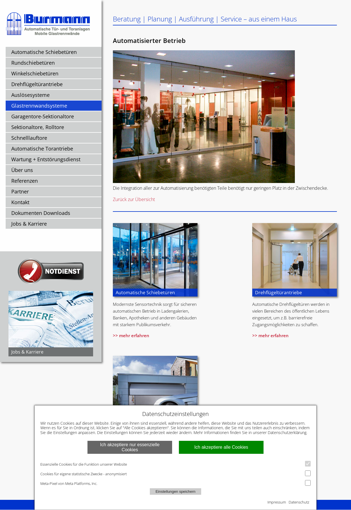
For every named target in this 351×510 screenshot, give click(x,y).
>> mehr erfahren (131, 335)
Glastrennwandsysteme (39, 105)
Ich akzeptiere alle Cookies (221, 447)
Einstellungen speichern (175, 491)
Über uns (22, 170)
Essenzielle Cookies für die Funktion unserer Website (175, 464)
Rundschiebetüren (33, 62)
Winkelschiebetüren (34, 73)
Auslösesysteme (30, 94)
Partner (20, 191)
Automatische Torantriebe (42, 148)
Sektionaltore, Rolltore (37, 127)
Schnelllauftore (29, 137)
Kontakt (20, 202)
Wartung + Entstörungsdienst (45, 159)
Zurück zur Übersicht (134, 199)
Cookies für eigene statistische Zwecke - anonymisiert (175, 473)
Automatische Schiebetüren (44, 52)
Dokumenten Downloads (40, 213)
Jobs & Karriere (29, 223)
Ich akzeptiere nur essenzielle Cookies (130, 447)
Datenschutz (299, 502)
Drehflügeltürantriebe (37, 84)
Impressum (276, 502)
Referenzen (24, 180)
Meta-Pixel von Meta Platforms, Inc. (175, 483)
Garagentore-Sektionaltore (42, 116)
